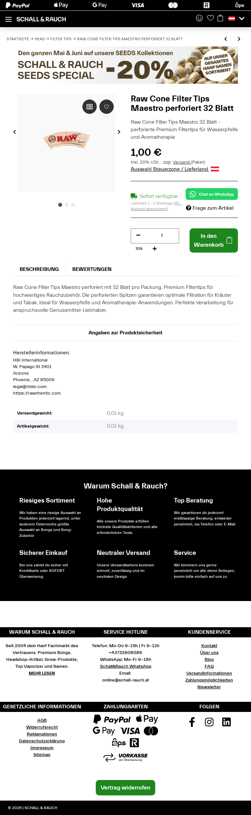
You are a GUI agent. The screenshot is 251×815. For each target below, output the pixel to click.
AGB (42, 720)
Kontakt (209, 645)
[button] (199, 18)
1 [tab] (60, 205)
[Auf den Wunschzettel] (106, 106)
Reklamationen (42, 734)
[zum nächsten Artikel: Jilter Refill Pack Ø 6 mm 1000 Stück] (239, 39)
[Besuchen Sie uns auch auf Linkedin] (226, 724)
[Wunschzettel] (210, 18)
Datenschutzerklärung (42, 741)
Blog (209, 659)
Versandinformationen (209, 673)
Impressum (42, 748)
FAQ (209, 666)
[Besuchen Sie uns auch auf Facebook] (192, 724)
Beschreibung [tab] (39, 269)
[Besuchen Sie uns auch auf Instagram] (209, 724)
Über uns (209, 652)
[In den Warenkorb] (214, 240)
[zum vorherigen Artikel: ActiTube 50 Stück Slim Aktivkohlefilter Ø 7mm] (225, 39)
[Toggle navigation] (8, 16)
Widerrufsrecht (42, 727)
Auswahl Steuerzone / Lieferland (175, 169)
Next (119, 132)
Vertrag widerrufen (125, 787)
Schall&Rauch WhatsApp (125, 666)
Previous (14, 132)
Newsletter (209, 687)
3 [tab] (73, 205)
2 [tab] (67, 205)
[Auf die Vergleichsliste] (89, 106)
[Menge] (162, 235)
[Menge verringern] (138, 235)
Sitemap (41, 754)
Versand (182, 162)
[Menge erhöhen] (154, 249)
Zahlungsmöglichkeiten (209, 680)
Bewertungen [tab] (91, 269)
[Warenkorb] (220, 18)
